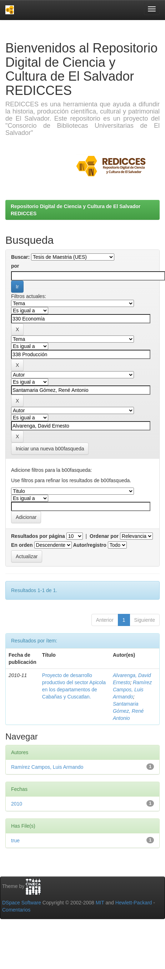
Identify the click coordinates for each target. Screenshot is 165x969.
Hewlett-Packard (133, 902)
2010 (16, 804)
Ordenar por (104, 536)
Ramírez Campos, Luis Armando (132, 690)
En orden (22, 545)
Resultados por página (38, 536)
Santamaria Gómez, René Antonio (128, 711)
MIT (100, 902)
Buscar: (20, 257)
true (15, 840)
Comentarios (16, 910)
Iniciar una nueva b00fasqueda (50, 448)
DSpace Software (21, 902)
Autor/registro (89, 545)
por (15, 266)
